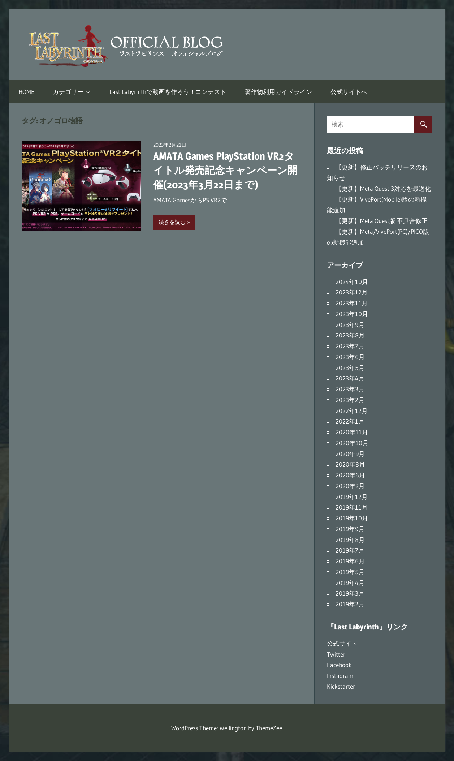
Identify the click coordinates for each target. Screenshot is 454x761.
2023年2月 (350, 400)
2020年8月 (350, 464)
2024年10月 (352, 281)
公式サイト (342, 643)
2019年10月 (352, 518)
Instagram (340, 675)
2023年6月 (350, 357)
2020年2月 (350, 486)
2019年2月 (350, 604)
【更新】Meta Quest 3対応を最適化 (383, 188)
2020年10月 (352, 443)
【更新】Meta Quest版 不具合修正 (382, 220)
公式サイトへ (348, 91)
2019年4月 (350, 582)
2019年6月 (350, 561)
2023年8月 (350, 335)
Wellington (233, 728)
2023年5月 (350, 367)
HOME (26, 91)
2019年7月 (350, 550)
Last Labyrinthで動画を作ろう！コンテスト (167, 91)
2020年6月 (350, 475)
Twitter (336, 654)
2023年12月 (352, 292)
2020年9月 (350, 453)
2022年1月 (350, 421)
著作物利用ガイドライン (278, 91)
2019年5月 (350, 572)
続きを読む (172, 222)
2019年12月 (352, 496)
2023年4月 (350, 378)
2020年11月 (352, 432)
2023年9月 (350, 324)
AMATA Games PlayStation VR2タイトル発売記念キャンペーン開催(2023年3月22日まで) (225, 170)
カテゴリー (68, 91)
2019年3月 (350, 593)
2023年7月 (350, 346)
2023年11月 (352, 303)
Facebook (339, 664)
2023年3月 (350, 389)
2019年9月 (350, 529)
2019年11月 (352, 507)
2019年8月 (350, 539)
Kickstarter (341, 686)
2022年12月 (352, 410)
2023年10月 (352, 314)
